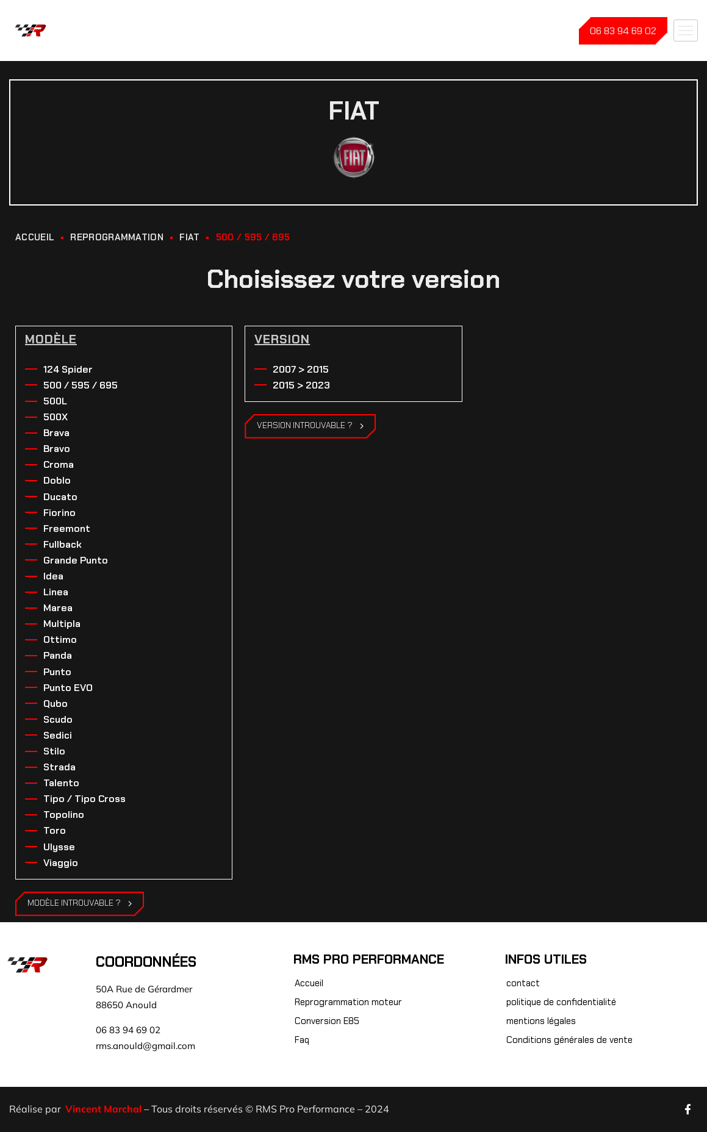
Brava (56, 432)
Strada (59, 767)
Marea (58, 607)
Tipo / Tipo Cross (84, 798)
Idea (53, 576)
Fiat (189, 237)
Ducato (60, 496)
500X (55, 416)
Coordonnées (146, 962)
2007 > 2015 (301, 369)
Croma (58, 464)
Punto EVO (68, 687)
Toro (54, 830)
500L (55, 401)
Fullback (62, 544)
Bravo (56, 448)
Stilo (54, 751)
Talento (61, 782)
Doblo (57, 480)
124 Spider (68, 369)
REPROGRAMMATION (116, 237)
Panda (57, 655)
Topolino (63, 814)
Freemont (66, 528)
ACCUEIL (34, 237)
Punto (57, 671)
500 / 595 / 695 (80, 385)
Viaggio (60, 862)
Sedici (57, 735)
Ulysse (59, 846)
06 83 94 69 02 (623, 30)
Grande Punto (75, 560)
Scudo (58, 719)
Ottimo (60, 639)
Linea (55, 592)
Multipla (62, 623)
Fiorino (59, 512)
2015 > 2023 (301, 385)
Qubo (55, 703)
